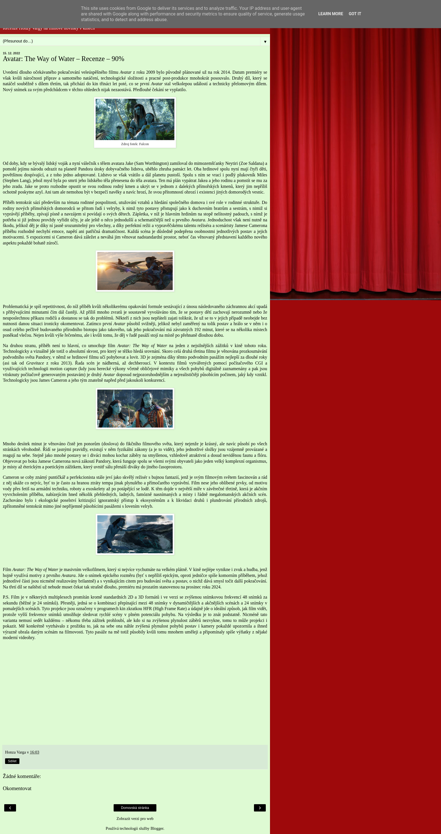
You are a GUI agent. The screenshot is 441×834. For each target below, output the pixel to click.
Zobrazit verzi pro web (134, 818)
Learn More (330, 14)
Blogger (156, 828)
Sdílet (12, 761)
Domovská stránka (135, 808)
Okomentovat (17, 788)
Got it (355, 14)
